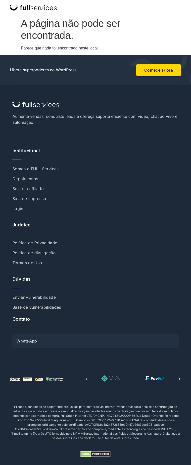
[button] (86, 379)
